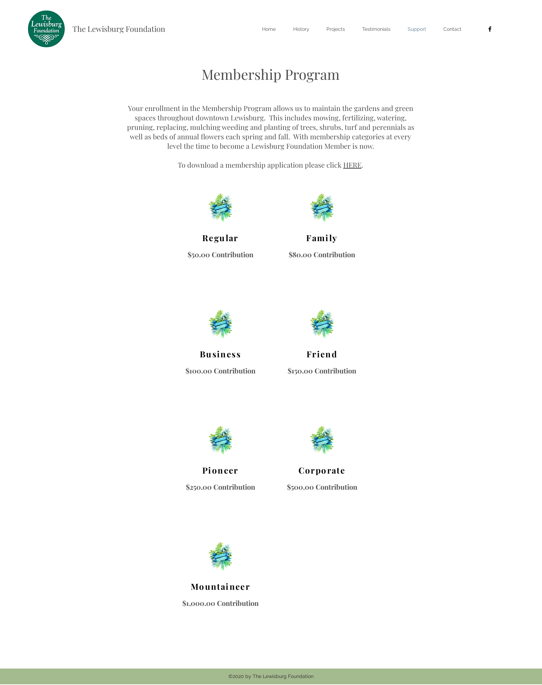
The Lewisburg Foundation (118, 28)
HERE (352, 164)
